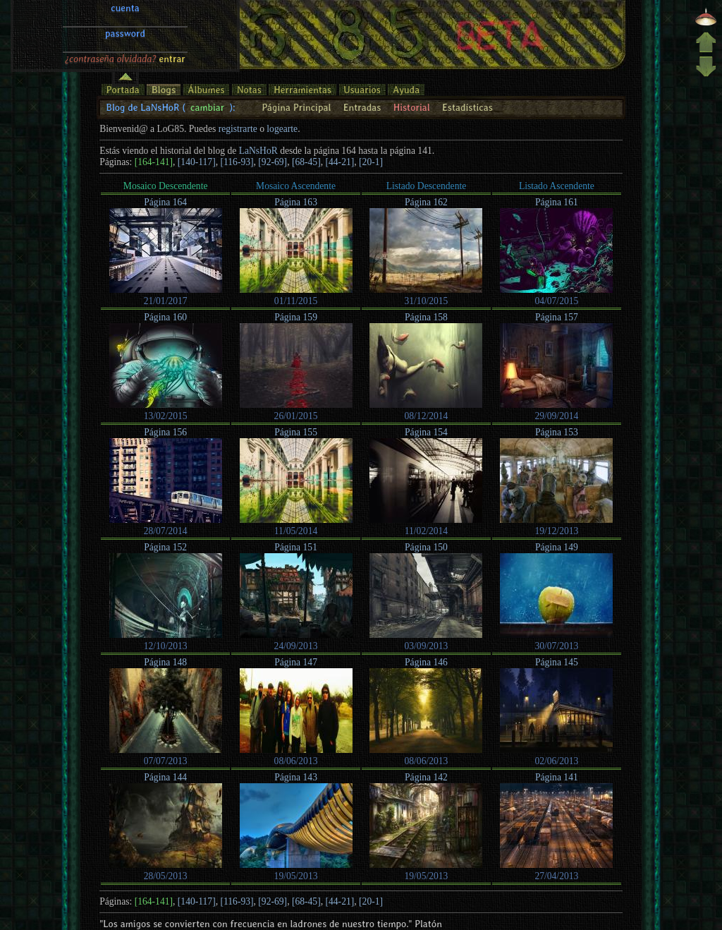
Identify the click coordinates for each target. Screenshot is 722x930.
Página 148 (165, 662)
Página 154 (426, 432)
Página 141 (556, 777)
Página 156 (165, 432)
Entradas (362, 107)
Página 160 (165, 317)
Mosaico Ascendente (296, 186)
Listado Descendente (426, 186)
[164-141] (154, 162)
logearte (282, 128)
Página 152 (165, 547)
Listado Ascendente (556, 186)
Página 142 (426, 777)
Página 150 (426, 547)
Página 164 (165, 202)
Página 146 (426, 662)
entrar (172, 16)
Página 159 (295, 317)
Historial (411, 107)
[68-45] (306, 162)
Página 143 (295, 777)
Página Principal (296, 107)
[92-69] (272, 162)
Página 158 (426, 317)
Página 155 (295, 432)
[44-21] (340, 162)
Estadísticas (467, 107)
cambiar (207, 107)
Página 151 (295, 547)
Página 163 (295, 202)
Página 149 (556, 547)
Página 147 (295, 662)
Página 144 (165, 777)
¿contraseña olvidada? (111, 16)
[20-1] (371, 162)
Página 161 (556, 202)
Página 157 (556, 317)
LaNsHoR (258, 150)
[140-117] (197, 162)
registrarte (238, 128)
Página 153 (556, 432)
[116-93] (236, 162)
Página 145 (556, 662)
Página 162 (426, 202)
